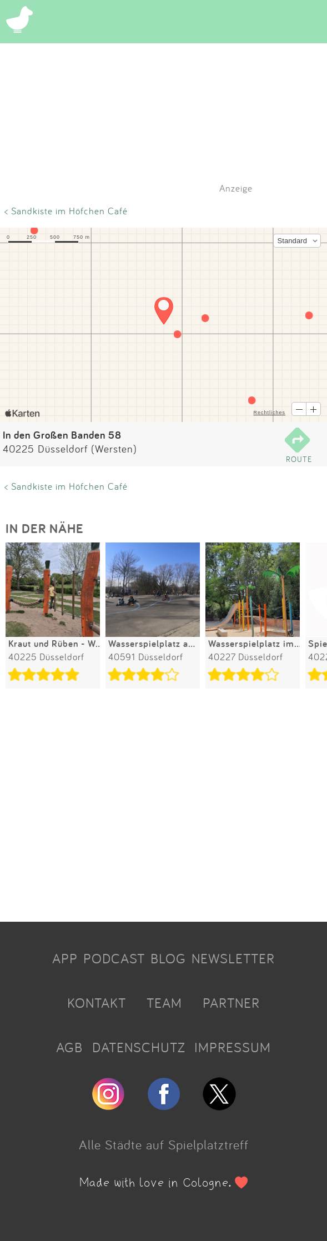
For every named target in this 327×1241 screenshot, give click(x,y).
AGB (69, 1047)
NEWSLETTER (233, 958)
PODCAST (114, 958)
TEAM (164, 1003)
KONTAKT (96, 1003)
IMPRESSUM (232, 1047)
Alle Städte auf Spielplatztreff (164, 1144)
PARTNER (231, 1003)
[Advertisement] (163, 807)
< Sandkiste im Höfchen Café (66, 211)
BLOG (168, 958)
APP (65, 958)
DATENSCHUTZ (138, 1047)
